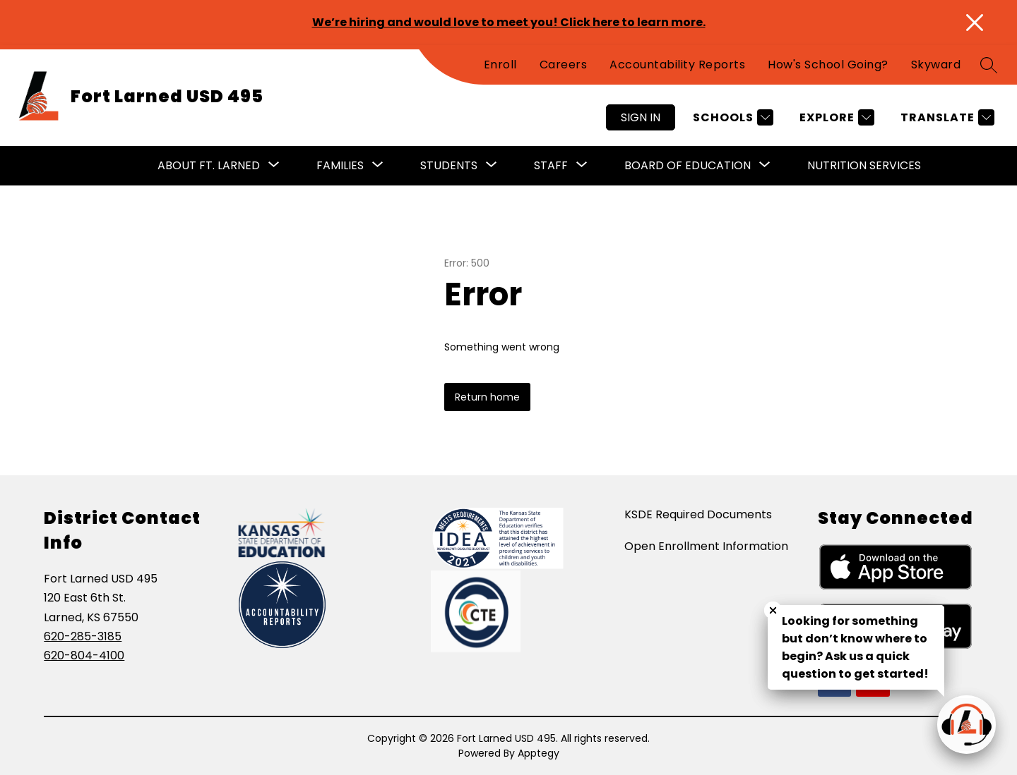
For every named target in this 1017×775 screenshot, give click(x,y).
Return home (487, 397)
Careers (564, 64)
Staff (551, 165)
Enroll (500, 64)
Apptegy (538, 753)
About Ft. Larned (208, 165)
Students (448, 165)
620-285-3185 (82, 636)
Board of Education (687, 165)
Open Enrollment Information (706, 546)
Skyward (936, 64)
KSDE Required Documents (698, 514)
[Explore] (835, 117)
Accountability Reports (677, 64)
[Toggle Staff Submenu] (581, 165)
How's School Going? (828, 64)
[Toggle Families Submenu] (377, 165)
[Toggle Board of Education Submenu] (764, 165)
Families (340, 165)
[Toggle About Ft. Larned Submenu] (274, 165)
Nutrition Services (864, 165)
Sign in (640, 117)
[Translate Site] (945, 117)
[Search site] (988, 64)
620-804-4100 (84, 655)
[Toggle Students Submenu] (491, 165)
